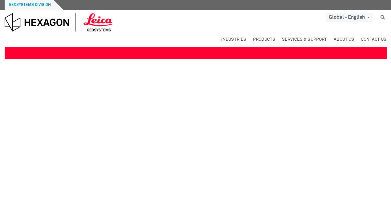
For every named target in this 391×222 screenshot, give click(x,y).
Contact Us (373, 39)
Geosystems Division (30, 5)
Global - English (349, 17)
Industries (233, 39)
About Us (344, 39)
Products (264, 39)
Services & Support (304, 39)
